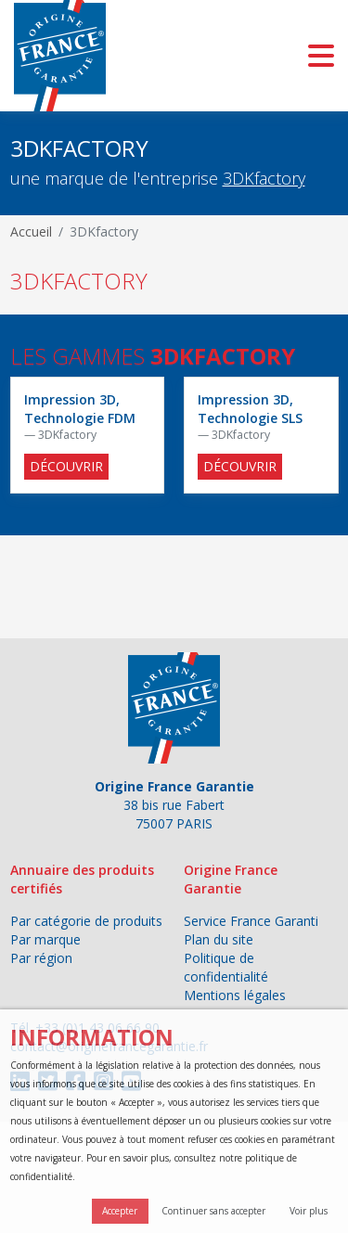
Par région (41, 958)
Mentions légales (235, 995)
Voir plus (309, 1210)
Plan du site (218, 939)
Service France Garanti (251, 921)
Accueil (31, 231)
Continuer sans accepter (213, 1210)
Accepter (119, 1210)
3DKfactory (264, 178)
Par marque (45, 939)
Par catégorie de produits (86, 921)
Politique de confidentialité (226, 967)
